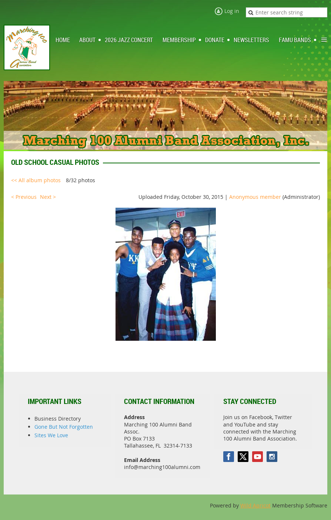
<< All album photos (36, 180)
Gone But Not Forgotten (63, 426)
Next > (48, 196)
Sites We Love (51, 435)
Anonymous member (255, 196)
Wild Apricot (255, 505)
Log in (231, 10)
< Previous (24, 196)
